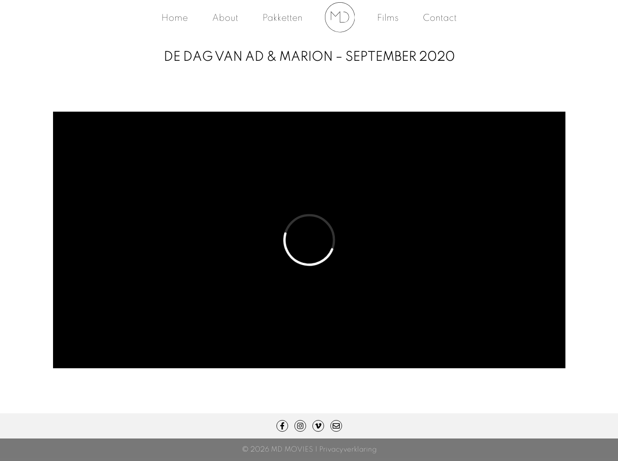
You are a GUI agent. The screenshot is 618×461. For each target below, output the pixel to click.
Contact (440, 18)
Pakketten (282, 18)
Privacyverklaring (348, 449)
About (225, 18)
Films (388, 18)
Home (174, 18)
